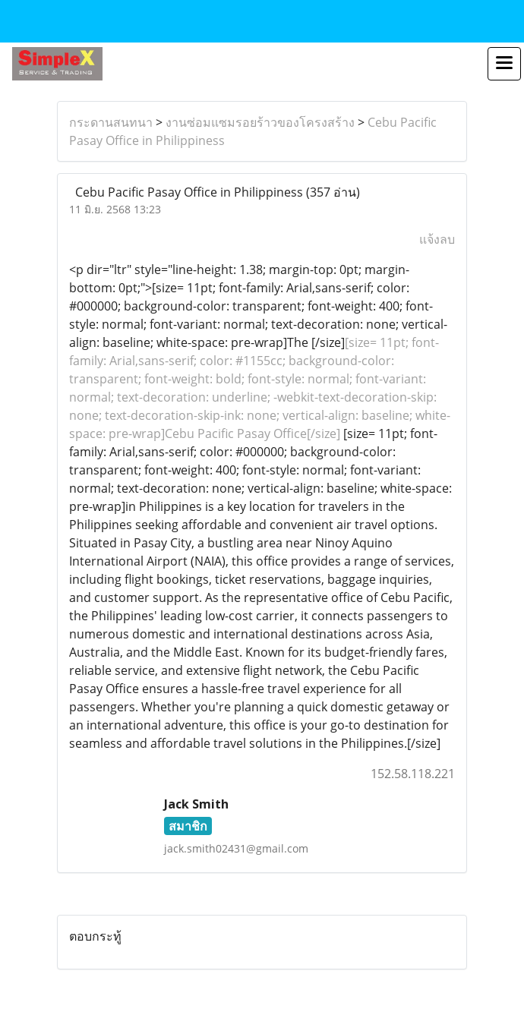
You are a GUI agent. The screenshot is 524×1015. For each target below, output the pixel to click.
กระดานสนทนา (111, 122)
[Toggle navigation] (504, 63)
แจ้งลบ (437, 239)
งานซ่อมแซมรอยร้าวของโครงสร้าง (260, 122)
